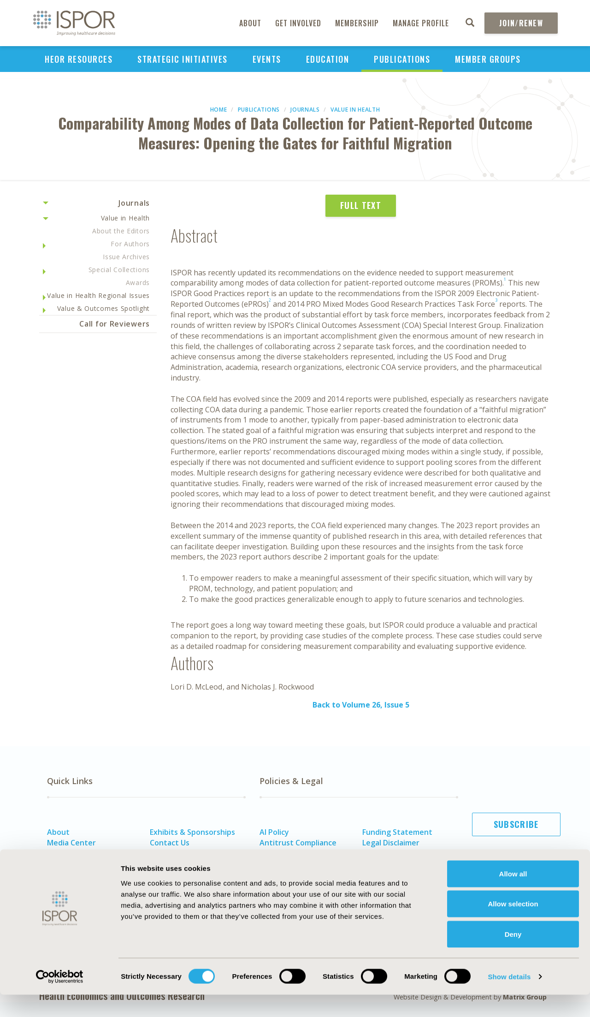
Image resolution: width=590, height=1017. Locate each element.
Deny (513, 956)
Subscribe (516, 824)
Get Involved (298, 23)
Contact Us (169, 843)
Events (267, 59)
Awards (138, 282)
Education (327, 59)
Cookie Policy (283, 863)
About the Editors (121, 230)
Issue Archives (126, 256)
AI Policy (274, 832)
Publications (402, 59)
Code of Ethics (285, 853)
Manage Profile (421, 23)
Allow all (513, 896)
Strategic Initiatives (182, 59)
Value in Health (355, 109)
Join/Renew (521, 23)
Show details (509, 999)
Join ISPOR (516, 870)
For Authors (130, 243)
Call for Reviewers (114, 324)
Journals (305, 109)
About (250, 23)
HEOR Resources (78, 59)
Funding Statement (397, 832)
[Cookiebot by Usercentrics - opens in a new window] (59, 999)
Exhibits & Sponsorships (192, 832)
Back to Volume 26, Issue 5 (361, 705)
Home (218, 109)
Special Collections (119, 269)
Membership (357, 23)
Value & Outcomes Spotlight (103, 308)
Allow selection (513, 926)
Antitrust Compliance (298, 843)
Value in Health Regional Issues (98, 295)
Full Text (360, 205)
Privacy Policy (386, 853)
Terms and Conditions (401, 863)
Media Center (71, 843)
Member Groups (488, 59)
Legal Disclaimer (390, 843)
